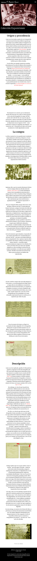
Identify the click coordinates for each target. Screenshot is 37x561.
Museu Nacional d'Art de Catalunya (20, 68)
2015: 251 (9, 376)
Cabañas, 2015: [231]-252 (13, 190)
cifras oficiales (22, 49)
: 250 (18, 384)
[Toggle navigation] (35, 2)
